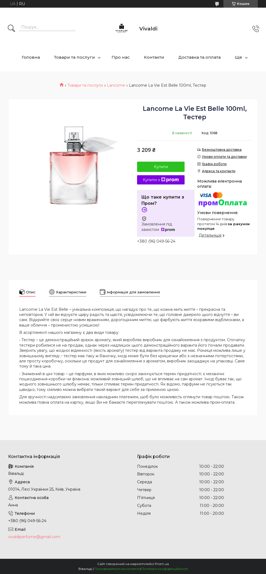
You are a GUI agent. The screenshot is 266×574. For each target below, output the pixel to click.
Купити (161, 166)
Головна (31, 57)
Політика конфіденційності (164, 569)
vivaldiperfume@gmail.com (34, 536)
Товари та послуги (74, 57)
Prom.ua (162, 564)
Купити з (161, 179)
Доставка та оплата (199, 57)
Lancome (116, 85)
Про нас (121, 57)
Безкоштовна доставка (222, 150)
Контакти (154, 57)
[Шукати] (11, 29)
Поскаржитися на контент (116, 569)
